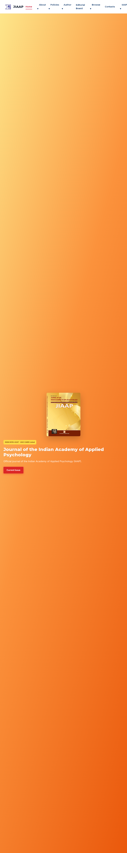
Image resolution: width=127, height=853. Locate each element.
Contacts (110, 6)
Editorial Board (80, 7)
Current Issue (13, 470)
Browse (95, 6)
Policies (53, 6)
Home (29, 6)
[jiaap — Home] (14, 6)
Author (66, 6)
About (41, 6)
